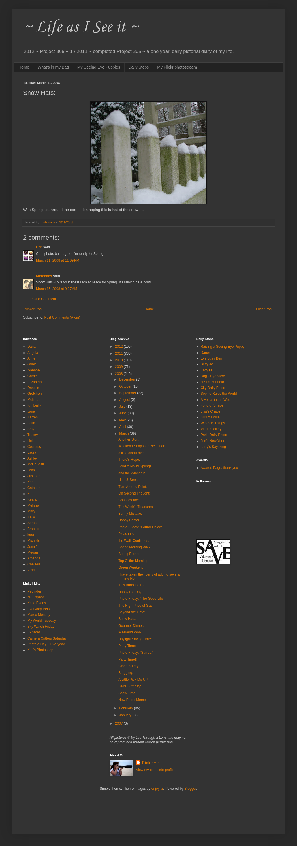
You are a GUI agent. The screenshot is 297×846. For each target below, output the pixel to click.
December (127, 379)
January (125, 715)
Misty (31, 511)
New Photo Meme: (132, 700)
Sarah (32, 523)
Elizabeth (34, 382)
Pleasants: (126, 534)
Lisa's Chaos (210, 411)
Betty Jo (207, 364)
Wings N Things (213, 423)
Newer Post (33, 309)
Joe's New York (212, 441)
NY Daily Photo (212, 382)
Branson (33, 529)
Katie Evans (36, 603)
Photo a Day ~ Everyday (46, 644)
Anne (31, 358)
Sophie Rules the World (219, 394)
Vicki (31, 570)
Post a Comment (43, 299)
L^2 (39, 247)
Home (23, 67)
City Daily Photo (213, 388)
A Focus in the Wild (215, 400)
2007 (119, 723)
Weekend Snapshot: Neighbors (142, 446)
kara (30, 535)
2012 (119, 347)
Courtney (34, 447)
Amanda (33, 558)
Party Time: (127, 646)
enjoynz (157, 789)
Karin (31, 494)
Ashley (32, 458)
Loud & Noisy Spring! (134, 466)
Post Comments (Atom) (62, 317)
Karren (32, 417)
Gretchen (34, 394)
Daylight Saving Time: (135, 639)
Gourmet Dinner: (131, 626)
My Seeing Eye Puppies (98, 67)
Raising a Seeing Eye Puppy (223, 347)
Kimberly (34, 405)
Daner (205, 353)
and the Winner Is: (132, 473)
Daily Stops (139, 67)
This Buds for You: (132, 585)
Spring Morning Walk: (134, 547)
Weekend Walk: (130, 632)
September (128, 393)
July (122, 407)
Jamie (32, 364)
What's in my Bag (53, 67)
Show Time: (127, 693)
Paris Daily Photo (214, 435)
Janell (31, 411)
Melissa (33, 505)
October (125, 386)
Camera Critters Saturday (47, 638)
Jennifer (33, 547)
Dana (31, 347)
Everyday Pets (38, 609)
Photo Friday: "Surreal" (135, 653)
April (123, 427)
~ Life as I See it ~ (80, 27)
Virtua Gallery (211, 429)
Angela (32, 353)
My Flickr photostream (177, 67)
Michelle (33, 541)
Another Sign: (128, 439)
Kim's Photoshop (40, 650)
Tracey (32, 435)
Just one (33, 476)
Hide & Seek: (128, 480)
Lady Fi (206, 370)
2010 (119, 360)
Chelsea (33, 564)
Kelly (31, 517)
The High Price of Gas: (135, 606)
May (123, 420)
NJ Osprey (35, 597)
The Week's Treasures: (136, 507)
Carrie (32, 376)
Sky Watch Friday (40, 627)
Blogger (190, 789)
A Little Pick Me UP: (133, 680)
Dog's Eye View (213, 376)
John (31, 470)
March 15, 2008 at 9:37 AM (56, 289)
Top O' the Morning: (133, 561)
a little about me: (131, 453)
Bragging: (125, 673)
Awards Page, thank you (219, 468)
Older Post (264, 309)
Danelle (33, 388)
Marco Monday (38, 615)
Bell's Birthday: (129, 686)
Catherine (34, 488)
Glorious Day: (128, 666)
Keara (32, 499)
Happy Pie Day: (130, 592)
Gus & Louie (210, 417)
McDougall (35, 464)
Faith (31, 423)
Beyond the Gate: (131, 612)
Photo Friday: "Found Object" (140, 527)
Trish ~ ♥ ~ (150, 762)
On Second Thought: (134, 493)
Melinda (33, 400)
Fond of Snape (212, 405)
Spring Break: (128, 554)
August (125, 400)
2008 (119, 374)
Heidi (31, 441)
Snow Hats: (127, 619)
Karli (30, 482)
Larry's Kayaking (213, 447)
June (123, 413)
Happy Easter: (129, 520)
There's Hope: (129, 460)
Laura (31, 452)
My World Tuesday (41, 620)
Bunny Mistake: (130, 514)
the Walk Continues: (133, 541)
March (124, 433)
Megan (32, 552)
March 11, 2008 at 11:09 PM (57, 260)
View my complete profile (155, 770)
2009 (119, 367)
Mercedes (44, 276)
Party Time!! (127, 659)
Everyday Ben (211, 358)
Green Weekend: (131, 567)
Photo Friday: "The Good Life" (141, 599)
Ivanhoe (33, 370)
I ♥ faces (34, 632)
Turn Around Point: (132, 487)
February (126, 708)
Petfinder (34, 591)
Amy (30, 429)
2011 (119, 353)
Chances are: (128, 500)
